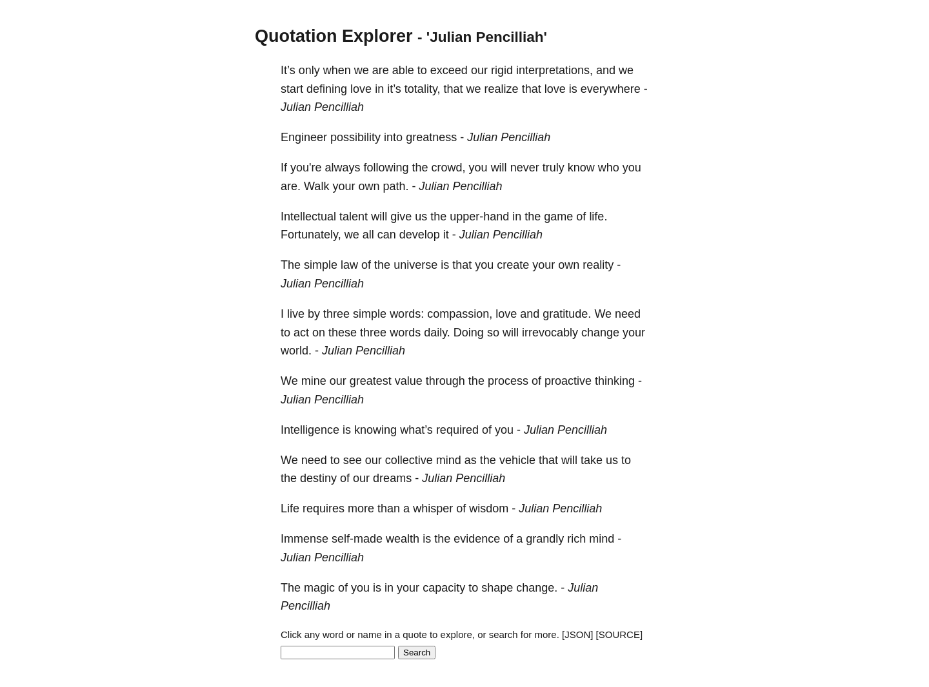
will (499, 167)
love (361, 88)
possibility (355, 137)
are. (291, 186)
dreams (392, 478)
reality (598, 264)
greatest (371, 380)
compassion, (459, 313)
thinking (615, 380)
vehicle (517, 460)
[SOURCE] (619, 634)
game (558, 216)
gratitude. (567, 313)
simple (320, 264)
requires (324, 508)
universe (415, 264)
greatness (431, 137)
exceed (449, 70)
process (508, 380)
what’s (416, 429)
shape (497, 587)
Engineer (304, 137)
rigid (502, 70)
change (600, 332)
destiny (318, 478)
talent (353, 216)
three (336, 313)
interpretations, (554, 70)
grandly (545, 538)
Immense (304, 538)
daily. (437, 332)
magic (319, 587)
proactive (568, 380)
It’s (288, 70)
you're (305, 167)
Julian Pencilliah (322, 107)
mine (313, 380)
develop (419, 234)
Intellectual (308, 216)
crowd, (449, 167)
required (457, 429)
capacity (444, 587)
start (292, 88)
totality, (423, 88)
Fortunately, (311, 234)
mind (448, 460)
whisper (433, 508)
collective (409, 460)
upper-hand (479, 216)
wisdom (488, 508)
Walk (316, 186)
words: (407, 313)
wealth (402, 538)
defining (326, 88)
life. (598, 216)
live (296, 313)
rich (576, 538)
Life (290, 508)
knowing (375, 429)
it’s (394, 88)
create (513, 264)
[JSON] (577, 634)
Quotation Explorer (334, 36)
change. (536, 587)
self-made (357, 538)
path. (395, 186)
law (349, 264)
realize (501, 88)
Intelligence (310, 429)
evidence (477, 538)
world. (296, 350)
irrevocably (550, 332)
